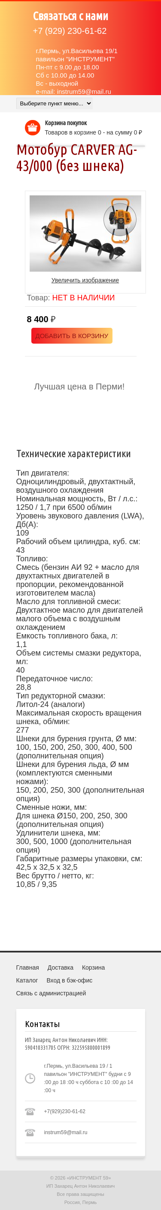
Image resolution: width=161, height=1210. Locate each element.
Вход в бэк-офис (69, 980)
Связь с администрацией (51, 993)
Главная (27, 967)
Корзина (93, 967)
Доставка (60, 967)
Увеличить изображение (85, 280)
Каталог (27, 980)
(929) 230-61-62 (70, 31)
